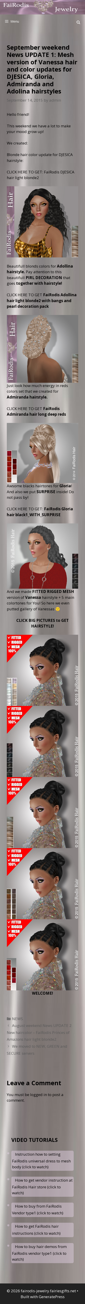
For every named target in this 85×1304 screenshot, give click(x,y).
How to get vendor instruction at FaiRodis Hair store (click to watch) (42, 1186)
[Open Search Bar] (78, 22)
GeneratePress (52, 1296)
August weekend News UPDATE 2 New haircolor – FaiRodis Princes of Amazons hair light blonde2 (39, 1032)
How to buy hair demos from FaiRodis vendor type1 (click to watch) (39, 1253)
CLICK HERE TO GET (42, 300)
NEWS (17, 1018)
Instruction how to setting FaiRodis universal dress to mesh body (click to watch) (41, 1160)
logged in (38, 1094)
